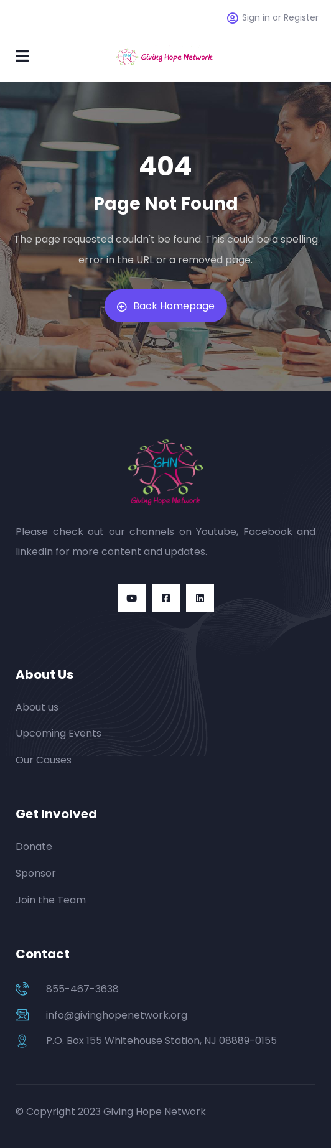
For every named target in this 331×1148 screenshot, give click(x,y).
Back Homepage (166, 306)
